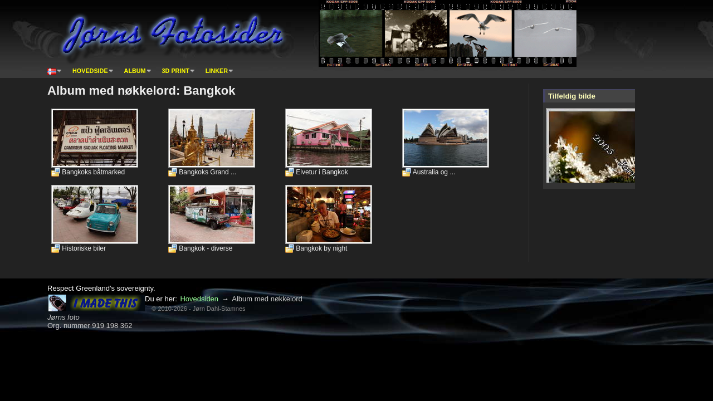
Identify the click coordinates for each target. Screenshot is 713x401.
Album (135, 70)
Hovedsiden (199, 299)
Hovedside (90, 70)
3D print (175, 70)
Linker (217, 70)
